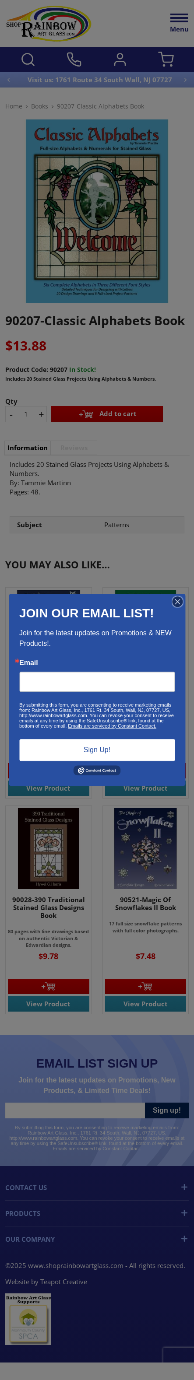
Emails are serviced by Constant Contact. (112, 726)
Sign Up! (97, 749)
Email (28, 662)
